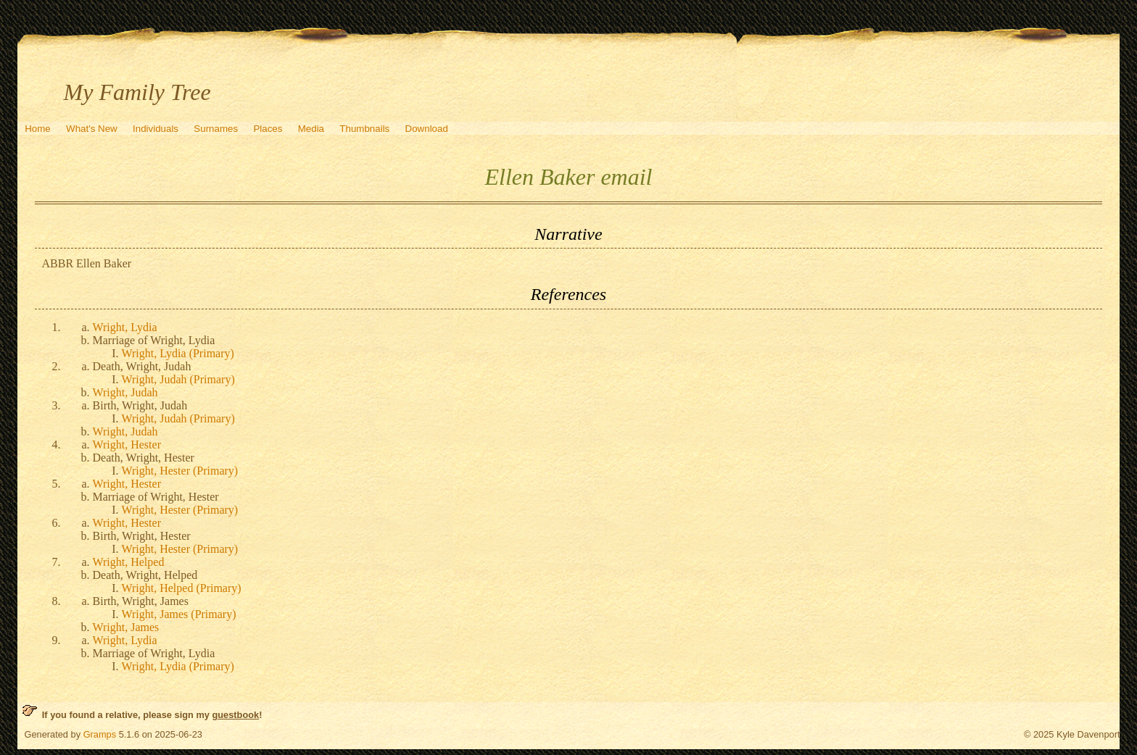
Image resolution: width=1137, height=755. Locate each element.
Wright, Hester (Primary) (180, 470)
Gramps (100, 734)
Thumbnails (364, 128)
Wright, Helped (129, 562)
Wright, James (126, 627)
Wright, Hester (127, 444)
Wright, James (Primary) (179, 614)
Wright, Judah (125, 392)
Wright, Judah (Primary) (178, 379)
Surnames (216, 128)
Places (267, 128)
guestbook (235, 714)
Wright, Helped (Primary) (181, 588)
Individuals (155, 128)
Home (38, 128)
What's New (91, 128)
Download (426, 128)
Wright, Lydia (125, 327)
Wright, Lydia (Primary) (178, 353)
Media (311, 128)
